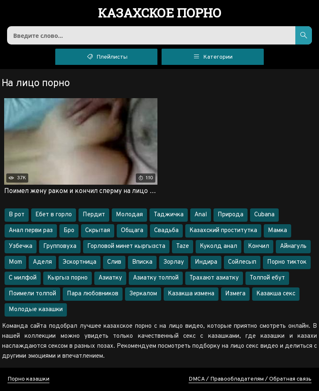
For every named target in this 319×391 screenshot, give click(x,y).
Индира (206, 262)
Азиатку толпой (156, 278)
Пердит (94, 215)
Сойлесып (242, 262)
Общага (132, 231)
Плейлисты (107, 56)
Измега (235, 294)
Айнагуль (293, 246)
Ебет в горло (53, 215)
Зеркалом (143, 294)
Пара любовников (92, 294)
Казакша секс (275, 294)
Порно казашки (28, 379)
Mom (15, 262)
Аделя (42, 262)
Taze (182, 246)
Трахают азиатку (214, 278)
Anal (200, 215)
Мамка (277, 231)
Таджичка (169, 215)
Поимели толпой (32, 294)
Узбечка (20, 246)
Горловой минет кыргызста (126, 246)
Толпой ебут (267, 278)
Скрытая (97, 231)
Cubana (264, 215)
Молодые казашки (36, 310)
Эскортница (79, 262)
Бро (69, 231)
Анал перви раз (31, 231)
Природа (230, 215)
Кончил (258, 246)
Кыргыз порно (67, 278)
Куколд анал (218, 246)
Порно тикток (287, 262)
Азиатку (110, 278)
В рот (17, 215)
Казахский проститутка (223, 231)
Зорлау (173, 262)
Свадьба (166, 231)
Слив (114, 262)
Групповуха (59, 246)
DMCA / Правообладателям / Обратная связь (250, 379)
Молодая (129, 215)
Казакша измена (191, 294)
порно (159, 14)
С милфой (23, 278)
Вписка (142, 262)
